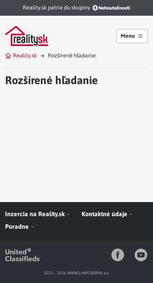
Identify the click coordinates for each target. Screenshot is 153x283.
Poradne (20, 226)
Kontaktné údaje (107, 213)
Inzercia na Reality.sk (38, 213)
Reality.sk (21, 55)
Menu (132, 36)
